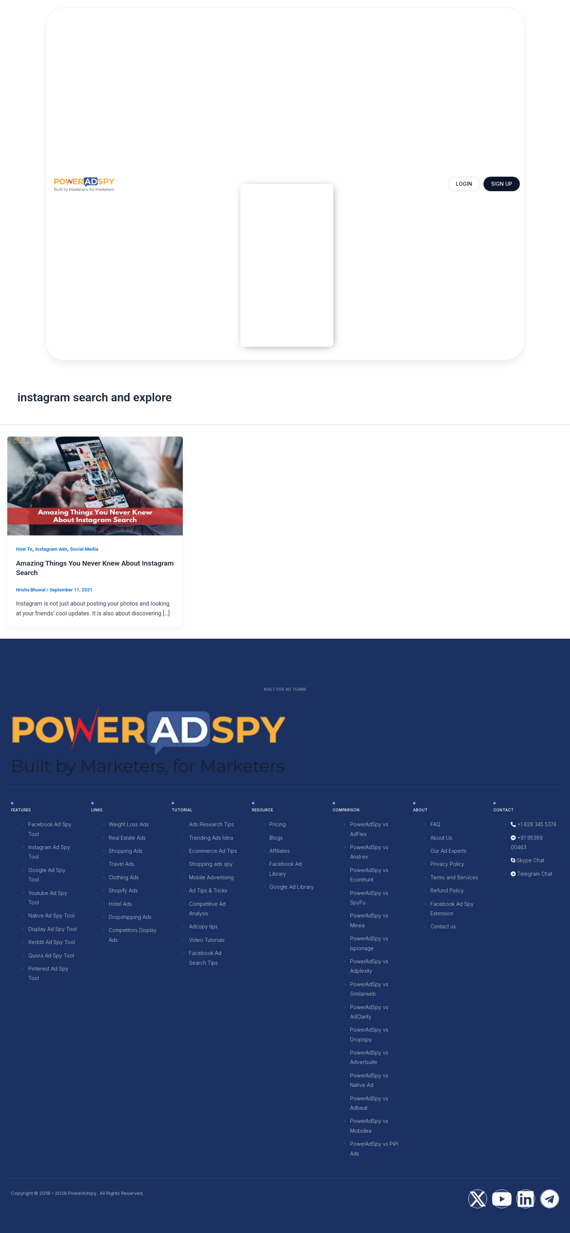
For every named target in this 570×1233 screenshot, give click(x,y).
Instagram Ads (52, 549)
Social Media (86, 549)
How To (24, 549)
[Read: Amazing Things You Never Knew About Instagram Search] (95, 485)
